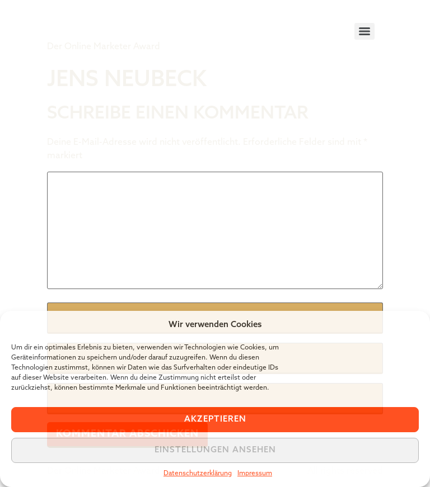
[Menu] (364, 31)
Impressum (254, 473)
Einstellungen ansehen (215, 450)
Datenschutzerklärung (197, 473)
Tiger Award (110, 22)
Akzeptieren (215, 419)
